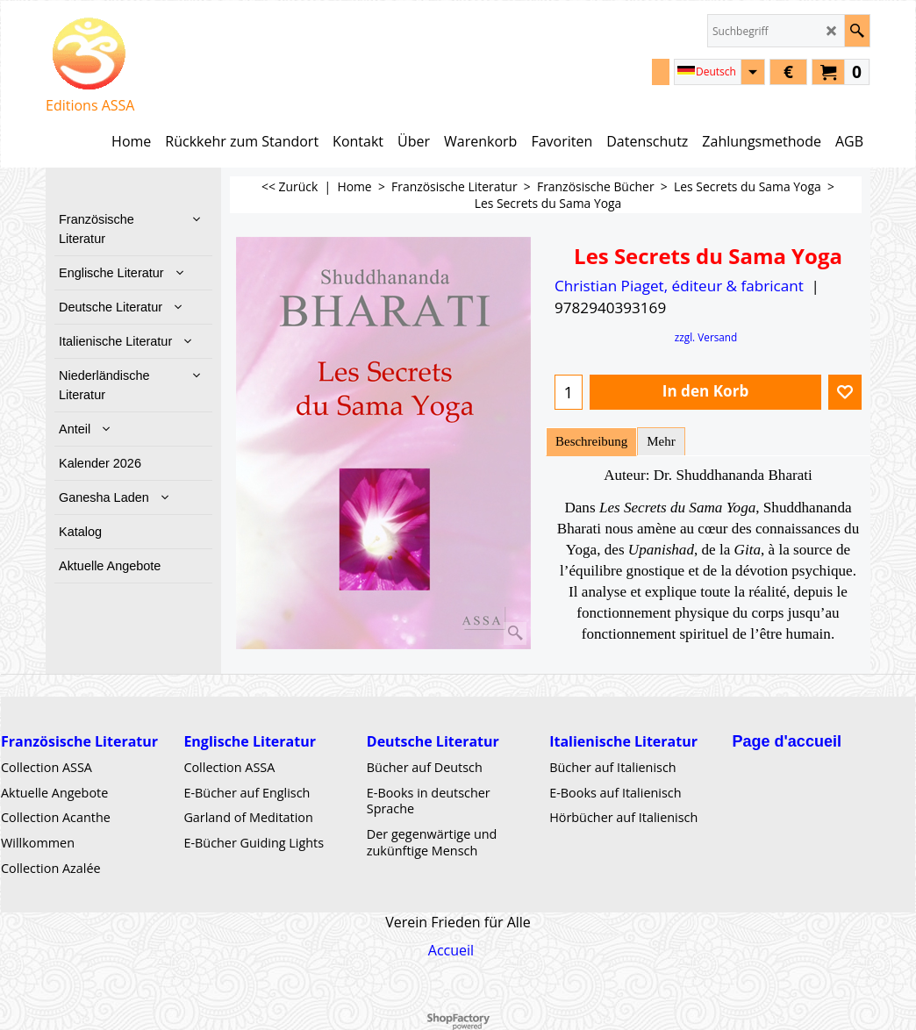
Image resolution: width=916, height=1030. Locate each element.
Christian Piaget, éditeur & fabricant (679, 285)
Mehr (661, 441)
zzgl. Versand (706, 337)
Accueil (451, 949)
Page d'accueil (787, 740)
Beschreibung (591, 441)
